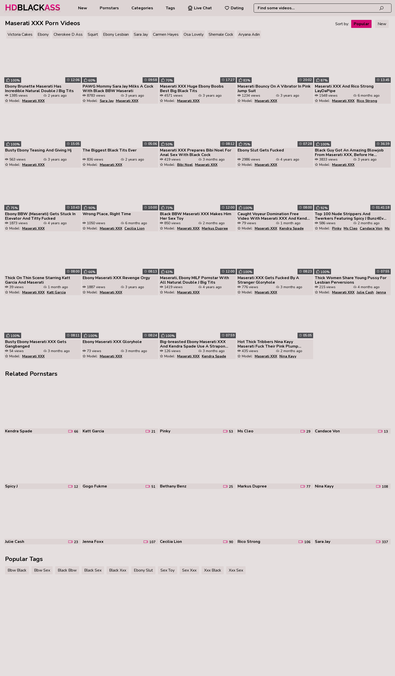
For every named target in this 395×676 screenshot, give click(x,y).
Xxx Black (212, 570)
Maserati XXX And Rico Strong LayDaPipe (344, 88)
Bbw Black (17, 570)
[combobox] (322, 8)
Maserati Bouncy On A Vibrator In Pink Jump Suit (274, 88)
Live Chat (200, 8)
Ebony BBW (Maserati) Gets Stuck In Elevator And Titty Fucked (40, 216)
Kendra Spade (291, 228)
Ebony (43, 34)
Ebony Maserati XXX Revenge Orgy (116, 278)
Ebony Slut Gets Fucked (261, 150)
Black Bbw (67, 570)
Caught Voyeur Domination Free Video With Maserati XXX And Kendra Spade (274, 216)
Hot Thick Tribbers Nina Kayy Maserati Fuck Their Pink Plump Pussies (268, 344)
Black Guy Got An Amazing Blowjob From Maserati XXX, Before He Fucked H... (349, 152)
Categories (142, 8)
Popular (361, 24)
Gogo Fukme (95, 486)
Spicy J (11, 486)
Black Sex (93, 570)
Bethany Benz (173, 486)
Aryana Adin (249, 34)
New (82, 8)
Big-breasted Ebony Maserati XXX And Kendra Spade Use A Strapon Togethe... (193, 344)
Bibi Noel (185, 164)
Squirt (93, 34)
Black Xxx (117, 570)
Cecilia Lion (134, 228)
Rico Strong (367, 100)
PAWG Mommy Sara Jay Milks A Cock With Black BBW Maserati (118, 88)
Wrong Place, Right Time (107, 214)
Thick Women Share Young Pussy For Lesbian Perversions (350, 280)
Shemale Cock (221, 34)
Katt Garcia (56, 292)
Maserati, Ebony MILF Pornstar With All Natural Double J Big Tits (194, 280)
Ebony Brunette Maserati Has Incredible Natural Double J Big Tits (39, 88)
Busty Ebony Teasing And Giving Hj (38, 150)
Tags (170, 8)
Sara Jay (141, 34)
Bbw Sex (42, 570)
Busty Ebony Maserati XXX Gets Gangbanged (36, 344)
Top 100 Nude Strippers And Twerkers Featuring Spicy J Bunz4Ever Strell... (351, 216)
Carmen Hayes (166, 34)
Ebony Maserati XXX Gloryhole (112, 342)
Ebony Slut (143, 570)
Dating (234, 8)
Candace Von (371, 228)
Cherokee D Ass (68, 34)
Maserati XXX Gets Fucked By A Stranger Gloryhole (268, 280)
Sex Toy (167, 570)
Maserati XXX (33, 100)
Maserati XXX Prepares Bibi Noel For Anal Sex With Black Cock (195, 152)
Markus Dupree (215, 228)
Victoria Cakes (20, 34)
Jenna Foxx (93, 541)
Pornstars (109, 8)
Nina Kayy (287, 356)
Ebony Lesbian (116, 34)
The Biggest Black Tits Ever (110, 150)
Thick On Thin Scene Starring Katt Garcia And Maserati (37, 280)
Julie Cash (365, 292)
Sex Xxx (189, 570)
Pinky (336, 228)
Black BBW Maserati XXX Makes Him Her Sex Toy (195, 216)
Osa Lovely (194, 34)
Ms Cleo (350, 228)
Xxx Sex (236, 570)
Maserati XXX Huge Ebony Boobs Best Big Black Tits (192, 88)
